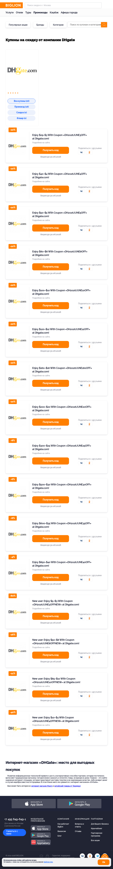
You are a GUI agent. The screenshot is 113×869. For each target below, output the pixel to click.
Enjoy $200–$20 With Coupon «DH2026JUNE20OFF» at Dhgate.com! (61, 409)
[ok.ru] (89, 856)
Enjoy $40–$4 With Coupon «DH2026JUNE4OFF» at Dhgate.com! (59, 176)
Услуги (10, 12)
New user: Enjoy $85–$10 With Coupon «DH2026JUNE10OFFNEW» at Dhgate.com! (56, 680)
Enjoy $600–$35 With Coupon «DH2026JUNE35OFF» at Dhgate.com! (61, 525)
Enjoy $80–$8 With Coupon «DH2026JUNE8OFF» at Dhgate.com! (59, 253)
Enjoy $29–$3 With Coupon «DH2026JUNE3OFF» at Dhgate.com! (59, 137)
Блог (60, 836)
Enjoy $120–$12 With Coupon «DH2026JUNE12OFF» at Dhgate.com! (61, 331)
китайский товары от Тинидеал (67, 786)
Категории (58, 25)
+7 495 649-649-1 (15, 819)
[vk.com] (82, 856)
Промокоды (40, 12)
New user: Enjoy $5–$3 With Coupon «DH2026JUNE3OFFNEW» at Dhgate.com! (55, 603)
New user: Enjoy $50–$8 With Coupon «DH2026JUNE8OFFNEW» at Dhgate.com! (55, 642)
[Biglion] (14, 5)
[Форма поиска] (63, 5)
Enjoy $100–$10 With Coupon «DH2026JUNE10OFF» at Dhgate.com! (61, 292)
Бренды (40, 25)
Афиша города (69, 12)
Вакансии (62, 831)
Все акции (95, 840)
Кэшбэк (54, 12)
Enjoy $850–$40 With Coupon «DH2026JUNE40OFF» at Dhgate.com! (61, 564)
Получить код (51, 150)
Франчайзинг (96, 829)
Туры (28, 12)
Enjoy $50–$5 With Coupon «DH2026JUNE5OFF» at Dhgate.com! (59, 214)
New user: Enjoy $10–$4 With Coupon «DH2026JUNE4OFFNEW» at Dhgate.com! (55, 719)
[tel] (97, 856)
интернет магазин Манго (42, 786)
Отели (19, 12)
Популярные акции (18, 25)
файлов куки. (48, 862)
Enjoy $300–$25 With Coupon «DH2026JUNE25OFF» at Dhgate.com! (61, 447)
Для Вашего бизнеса (100, 824)
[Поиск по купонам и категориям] (87, 25)
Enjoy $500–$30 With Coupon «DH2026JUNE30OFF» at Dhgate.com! (61, 486)
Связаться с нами (12, 832)
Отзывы (78, 831)
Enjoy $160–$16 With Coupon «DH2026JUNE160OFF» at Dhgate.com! (62, 370)
